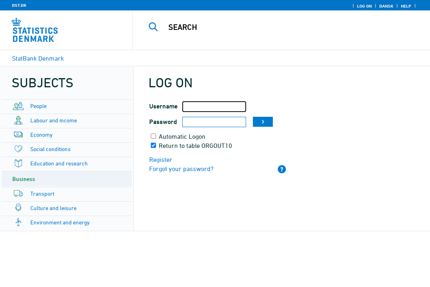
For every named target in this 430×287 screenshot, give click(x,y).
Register (160, 159)
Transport (42, 193)
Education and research (59, 163)
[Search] (282, 27)
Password (163, 122)
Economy (41, 134)
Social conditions (50, 148)
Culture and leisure (53, 207)
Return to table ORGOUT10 (195, 145)
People (38, 105)
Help (406, 6)
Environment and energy (60, 222)
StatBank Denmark (38, 58)
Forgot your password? (181, 168)
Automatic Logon (182, 136)
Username (163, 106)
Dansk (386, 6)
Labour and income (53, 120)
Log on (364, 6)
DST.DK (19, 5)
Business (23, 178)
